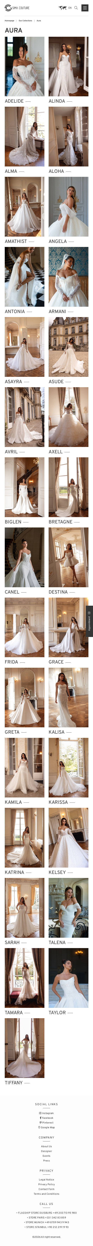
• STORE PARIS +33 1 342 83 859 (46, 1217)
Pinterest (47, 1122)
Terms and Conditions (46, 1194)
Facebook (46, 1118)
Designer (46, 1151)
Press (46, 1160)
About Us (46, 1146)
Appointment (89, 621)
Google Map (46, 1127)
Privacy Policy (46, 1184)
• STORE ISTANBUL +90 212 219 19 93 (47, 1227)
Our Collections (25, 21)
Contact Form (46, 1189)
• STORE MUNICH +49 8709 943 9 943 (46, 1222)
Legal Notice (46, 1179)
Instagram (46, 1113)
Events (47, 1156)
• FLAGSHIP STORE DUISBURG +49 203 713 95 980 (46, 1213)
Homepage (9, 21)
